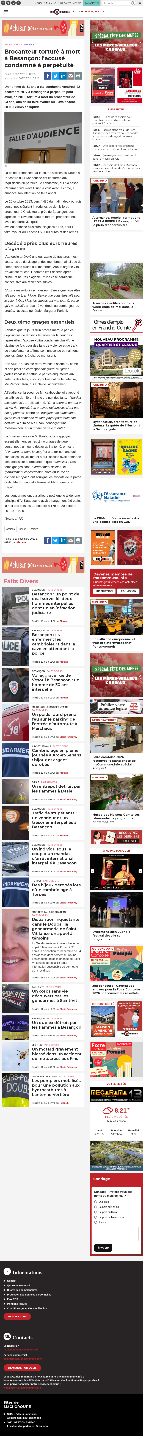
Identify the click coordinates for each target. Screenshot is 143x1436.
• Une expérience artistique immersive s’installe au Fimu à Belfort (115, 147)
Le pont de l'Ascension (111, 1217)
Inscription (104, 591)
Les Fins (37, 1045)
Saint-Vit (38, 987)
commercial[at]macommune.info (23, 1358)
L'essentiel (116, 109)
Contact (11, 1280)
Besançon (38, 590)
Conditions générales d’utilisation (27, 1308)
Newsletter (17, 1316)
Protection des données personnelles (29, 1294)
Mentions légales (17, 1303)
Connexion (128, 591)
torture (34, 529)
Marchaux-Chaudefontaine (50, 707)
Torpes (37, 880)
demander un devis (22, 1367)
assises (10, 529)
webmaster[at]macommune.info (22, 1387)
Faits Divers (13, 44)
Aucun (102, 1222)
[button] (133, 3)
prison (23, 529)
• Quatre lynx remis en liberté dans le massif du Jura (114, 157)
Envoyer (103, 1248)
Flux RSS (12, 1299)
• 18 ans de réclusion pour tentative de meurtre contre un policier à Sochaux (112, 120)
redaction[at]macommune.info (21, 1349)
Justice (29, 44)
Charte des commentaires (22, 1290)
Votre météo (116, 1084)
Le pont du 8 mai (108, 1212)
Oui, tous (104, 1201)
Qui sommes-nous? (18, 1285)
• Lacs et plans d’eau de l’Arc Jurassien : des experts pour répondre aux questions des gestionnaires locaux (115, 134)
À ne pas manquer (116, 850)
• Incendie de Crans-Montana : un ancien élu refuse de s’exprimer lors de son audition (116, 168)
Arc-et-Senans (41, 746)
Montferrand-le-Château (49, 912)
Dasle (35, 782)
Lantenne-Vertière (44, 1076)
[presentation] (92, 871)
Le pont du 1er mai (109, 1207)
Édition (78, 11)
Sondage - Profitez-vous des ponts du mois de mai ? (113, 1193)
